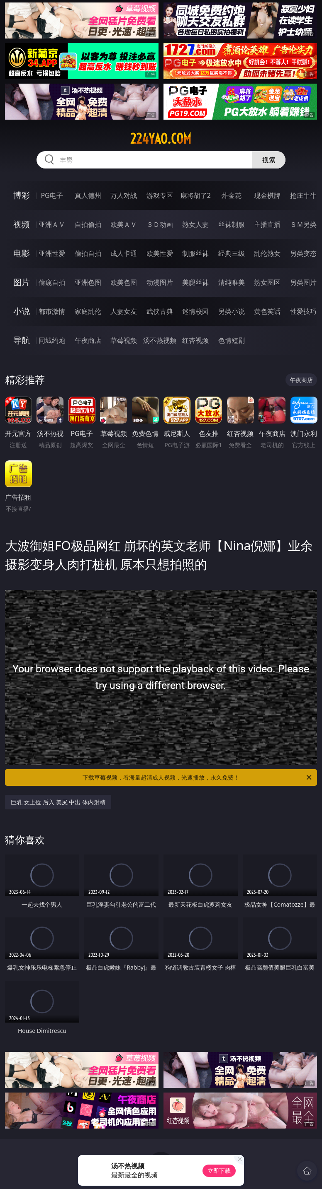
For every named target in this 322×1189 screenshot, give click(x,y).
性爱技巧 (303, 311)
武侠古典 (159, 311)
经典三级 (231, 253)
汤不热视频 (159, 340)
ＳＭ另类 (303, 224)
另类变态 (303, 253)
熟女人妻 (195, 224)
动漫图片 (159, 282)
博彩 (21, 195)
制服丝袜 (195, 253)
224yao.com (160, 138)
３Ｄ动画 (159, 224)
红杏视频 (195, 340)
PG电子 (52, 195)
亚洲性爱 (52, 253)
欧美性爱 (159, 253)
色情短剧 (231, 340)
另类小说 (231, 311)
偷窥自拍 (52, 282)
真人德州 (88, 195)
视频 (21, 224)
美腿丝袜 (195, 282)
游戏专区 (159, 195)
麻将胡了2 (196, 195)
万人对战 (123, 195)
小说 (21, 311)
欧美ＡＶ (123, 224)
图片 (21, 282)
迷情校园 (195, 311)
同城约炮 (52, 340)
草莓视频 (123, 340)
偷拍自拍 (88, 253)
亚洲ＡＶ (52, 224)
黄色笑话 (267, 311)
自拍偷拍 (88, 224)
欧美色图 (123, 282)
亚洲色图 (88, 282)
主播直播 (267, 224)
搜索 (269, 159)
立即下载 (219, 1171)
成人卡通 (123, 253)
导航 (21, 340)
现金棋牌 (267, 195)
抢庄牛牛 (303, 195)
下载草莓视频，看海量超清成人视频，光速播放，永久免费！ (198, 777)
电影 (21, 253)
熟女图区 (267, 282)
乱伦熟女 (267, 253)
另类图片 (303, 282)
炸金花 (232, 195)
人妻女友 (123, 311)
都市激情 (52, 311)
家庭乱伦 (88, 311)
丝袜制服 (231, 224)
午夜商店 (88, 340)
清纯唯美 (231, 282)
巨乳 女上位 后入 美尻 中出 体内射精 (58, 802)
